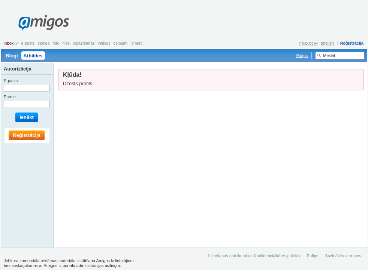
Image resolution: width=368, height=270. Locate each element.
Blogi (12, 55)
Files (66, 43)
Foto (55, 43)
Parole (10, 96)
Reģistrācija (352, 43)
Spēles (43, 43)
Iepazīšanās (84, 43)
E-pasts (27, 43)
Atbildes (33, 55)
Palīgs (302, 55)
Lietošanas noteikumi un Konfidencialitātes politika (254, 256)
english (327, 43)
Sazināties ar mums (343, 256)
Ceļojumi (120, 43)
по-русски (308, 43)
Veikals (104, 43)
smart (137, 43)
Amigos (43, 22)
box (11, 43)
